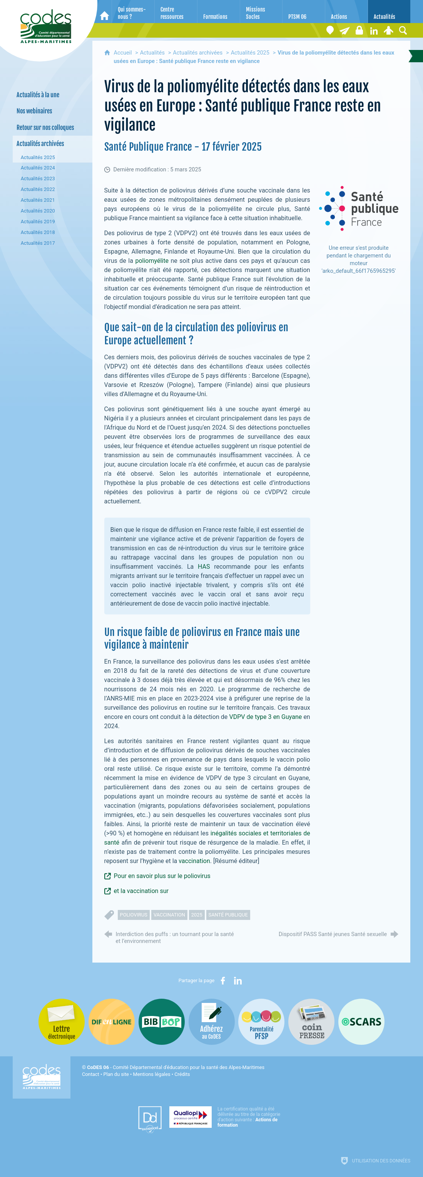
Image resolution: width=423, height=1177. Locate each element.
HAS (204, 566)
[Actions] (346, 11)
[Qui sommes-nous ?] (133, 11)
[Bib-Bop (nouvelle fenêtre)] (162, 1022)
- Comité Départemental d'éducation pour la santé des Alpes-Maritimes (175, 1067)
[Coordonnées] (330, 30)
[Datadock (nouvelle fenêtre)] (150, 1119)
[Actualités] (389, 11)
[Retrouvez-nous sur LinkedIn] (373, 30)
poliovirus (133, 915)
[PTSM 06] (304, 11)
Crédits (182, 1074)
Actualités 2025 (250, 53)
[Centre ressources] (176, 11)
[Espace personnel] (388, 30)
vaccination (194, 861)
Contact (90, 1074)
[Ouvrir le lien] (358, 208)
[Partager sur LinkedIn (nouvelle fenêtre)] (237, 980)
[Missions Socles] (261, 11)
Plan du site (116, 1074)
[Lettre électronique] (344, 30)
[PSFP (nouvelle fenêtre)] (261, 1022)
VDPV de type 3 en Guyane (265, 716)
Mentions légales (152, 1074)
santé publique (228, 915)
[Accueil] (104, 11)
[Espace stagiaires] (359, 30)
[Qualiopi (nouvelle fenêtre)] (227, 1117)
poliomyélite (152, 260)
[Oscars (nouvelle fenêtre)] (361, 1022)
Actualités (152, 53)
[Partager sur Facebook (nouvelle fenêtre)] (222, 980)
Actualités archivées (197, 53)
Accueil (124, 53)
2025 (196, 915)
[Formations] (218, 11)
